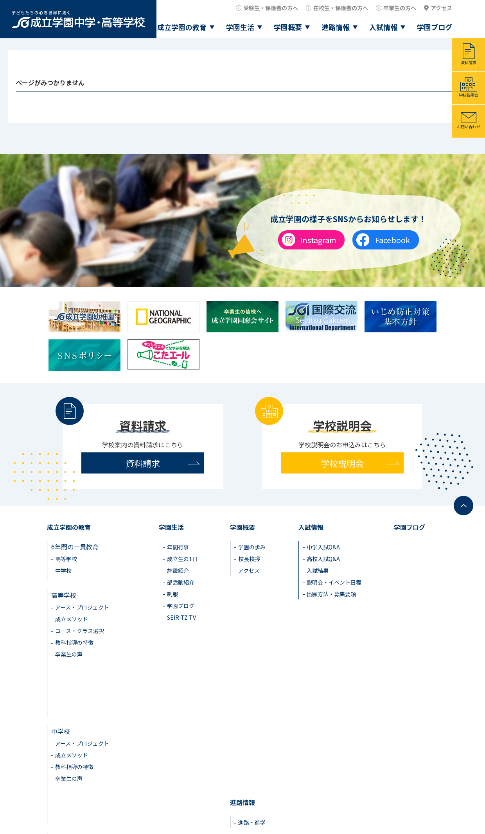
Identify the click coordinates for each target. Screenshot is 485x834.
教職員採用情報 (417, 808)
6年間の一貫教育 (75, 546)
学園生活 (240, 27)
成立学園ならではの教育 (85, 734)
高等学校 (66, 559)
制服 (172, 594)
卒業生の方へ (399, 8)
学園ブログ (434, 27)
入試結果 (318, 570)
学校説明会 (468, 95)
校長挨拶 (249, 559)
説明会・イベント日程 (334, 582)
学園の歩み (252, 547)
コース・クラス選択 (79, 625)
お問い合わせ (468, 126)
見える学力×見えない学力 (88, 754)
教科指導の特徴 (74, 637)
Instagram (318, 240)
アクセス (441, 8)
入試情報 (383, 27)
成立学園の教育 (182, 27)
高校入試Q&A (323, 559)
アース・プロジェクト (82, 602)
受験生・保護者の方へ (270, 8)
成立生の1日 (182, 559)
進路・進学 (252, 682)
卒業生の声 (69, 649)
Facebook (392, 240)
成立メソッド (71, 613)
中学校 (63, 570)
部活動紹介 (180, 582)
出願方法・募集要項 (331, 594)
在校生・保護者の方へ (340, 8)
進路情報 (336, 27)
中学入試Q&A (323, 547)
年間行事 (178, 547)
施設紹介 (178, 570)
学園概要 (288, 27)
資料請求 (468, 62)
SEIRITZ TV (181, 617)
